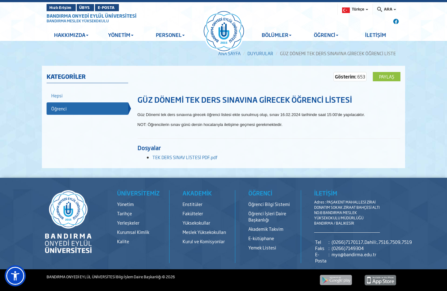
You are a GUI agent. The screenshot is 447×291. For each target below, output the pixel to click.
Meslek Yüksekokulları (204, 232)
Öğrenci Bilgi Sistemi (269, 204)
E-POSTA (121, 7)
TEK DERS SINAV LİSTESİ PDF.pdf (185, 157)
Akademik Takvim (265, 229)
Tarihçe (124, 213)
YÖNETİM (120, 34)
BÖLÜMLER (276, 34)
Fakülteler (193, 213)
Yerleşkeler (128, 222)
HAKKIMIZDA (71, 34)
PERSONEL (170, 34)
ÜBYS (92, 7)
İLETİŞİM (375, 34)
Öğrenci (59, 108)
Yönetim (125, 204)
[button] (15, 276)
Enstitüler (192, 204)
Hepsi (57, 95)
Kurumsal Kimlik (133, 232)
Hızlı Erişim (62, 7)
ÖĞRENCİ (326, 34)
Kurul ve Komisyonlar (204, 241)
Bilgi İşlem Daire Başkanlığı (139, 277)
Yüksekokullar (196, 222)
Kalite (123, 241)
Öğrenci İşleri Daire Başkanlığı (267, 216)
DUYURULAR (260, 53)
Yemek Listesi (262, 247)
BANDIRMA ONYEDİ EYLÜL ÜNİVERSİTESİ (92, 15)
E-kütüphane (261, 238)
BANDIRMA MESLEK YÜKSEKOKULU (78, 21)
